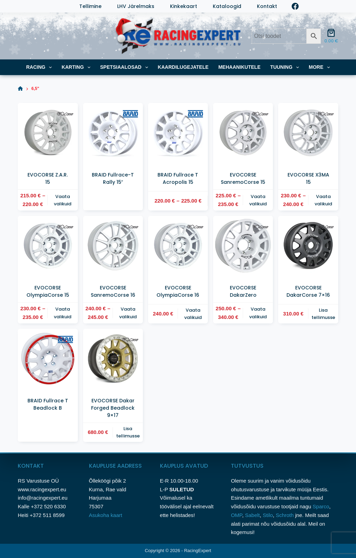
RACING (40, 67)
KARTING (77, 67)
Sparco (321, 506)
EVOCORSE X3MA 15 (308, 178)
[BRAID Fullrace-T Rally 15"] (113, 133)
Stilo (268, 515)
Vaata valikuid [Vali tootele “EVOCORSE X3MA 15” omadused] (323, 200)
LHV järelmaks (135, 6)
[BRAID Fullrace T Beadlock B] (48, 358)
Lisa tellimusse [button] (323, 314)
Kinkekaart (183, 6)
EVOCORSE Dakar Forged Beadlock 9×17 (113, 408)
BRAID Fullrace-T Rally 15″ (113, 178)
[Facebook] (295, 6)
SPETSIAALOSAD (125, 67)
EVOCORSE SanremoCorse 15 (243, 178)
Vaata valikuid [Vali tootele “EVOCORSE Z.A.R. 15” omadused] (62, 200)
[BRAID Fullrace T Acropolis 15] (178, 133)
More (321, 67)
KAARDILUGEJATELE (183, 67)
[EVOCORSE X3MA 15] (308, 133)
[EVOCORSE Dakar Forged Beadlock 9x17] (113, 358)
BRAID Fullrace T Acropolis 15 (177, 178)
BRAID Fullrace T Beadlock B (47, 404)
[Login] (21, 6)
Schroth (285, 515)
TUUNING (286, 67)
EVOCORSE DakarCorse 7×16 (308, 291)
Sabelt (252, 515)
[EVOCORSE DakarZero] (243, 246)
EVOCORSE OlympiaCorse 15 (47, 291)
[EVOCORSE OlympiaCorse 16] (178, 246)
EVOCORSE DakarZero (243, 291)
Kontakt (267, 6)
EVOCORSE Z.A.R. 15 (47, 178)
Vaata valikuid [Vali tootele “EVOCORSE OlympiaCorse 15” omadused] (62, 313)
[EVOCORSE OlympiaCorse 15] (48, 246)
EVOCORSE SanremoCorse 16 (113, 291)
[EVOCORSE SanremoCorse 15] (243, 133)
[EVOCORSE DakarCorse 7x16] (308, 246)
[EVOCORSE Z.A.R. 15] (48, 133)
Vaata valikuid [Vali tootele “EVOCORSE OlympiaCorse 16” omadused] (193, 314)
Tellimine (90, 6)
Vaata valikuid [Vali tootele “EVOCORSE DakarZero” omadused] (258, 313)
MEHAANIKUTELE (239, 67)
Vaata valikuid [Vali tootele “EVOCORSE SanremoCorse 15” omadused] (258, 200)
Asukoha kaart (106, 515)
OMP (236, 515)
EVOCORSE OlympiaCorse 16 (177, 291)
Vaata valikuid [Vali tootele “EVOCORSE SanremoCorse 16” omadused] (128, 313)
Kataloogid (227, 6)
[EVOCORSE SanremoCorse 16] (113, 246)
